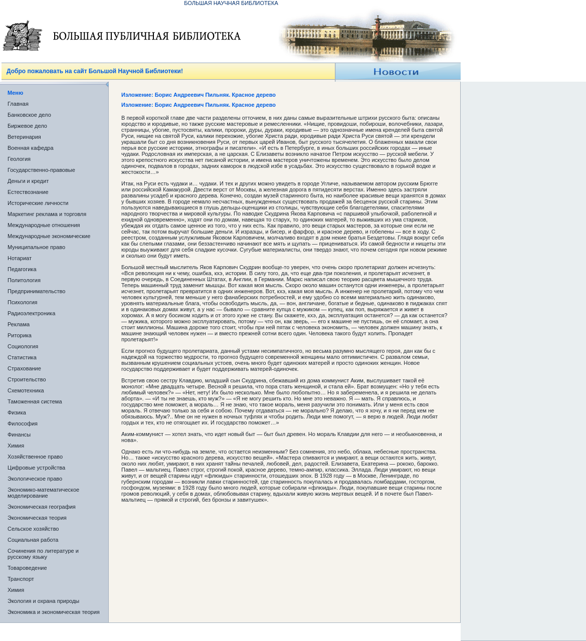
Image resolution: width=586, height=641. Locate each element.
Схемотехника (26, 390)
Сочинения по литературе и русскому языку (43, 554)
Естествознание (28, 192)
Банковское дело (29, 115)
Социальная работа (33, 540)
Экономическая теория (37, 518)
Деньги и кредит (28, 181)
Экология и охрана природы (43, 601)
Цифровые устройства (36, 468)
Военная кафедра (31, 148)
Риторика (20, 335)
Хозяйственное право (35, 457)
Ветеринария (24, 137)
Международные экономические (49, 236)
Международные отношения (44, 225)
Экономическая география (42, 507)
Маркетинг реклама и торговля (47, 214)
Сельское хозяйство (33, 529)
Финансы (19, 435)
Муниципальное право (36, 247)
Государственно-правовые (41, 170)
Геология (19, 159)
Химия (16, 446)
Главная (18, 104)
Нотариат (20, 258)
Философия (23, 423)
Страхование (24, 368)
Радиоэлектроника (31, 313)
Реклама (19, 324)
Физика (17, 412)
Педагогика (22, 269)
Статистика (22, 357)
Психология (23, 302)
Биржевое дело (27, 126)
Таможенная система (35, 401)
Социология (23, 346)
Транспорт (21, 579)
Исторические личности (38, 203)
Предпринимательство (36, 291)
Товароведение (27, 568)
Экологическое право (35, 479)
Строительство (27, 379)
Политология (24, 280)
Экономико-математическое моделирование (43, 493)
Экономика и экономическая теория (54, 612)
